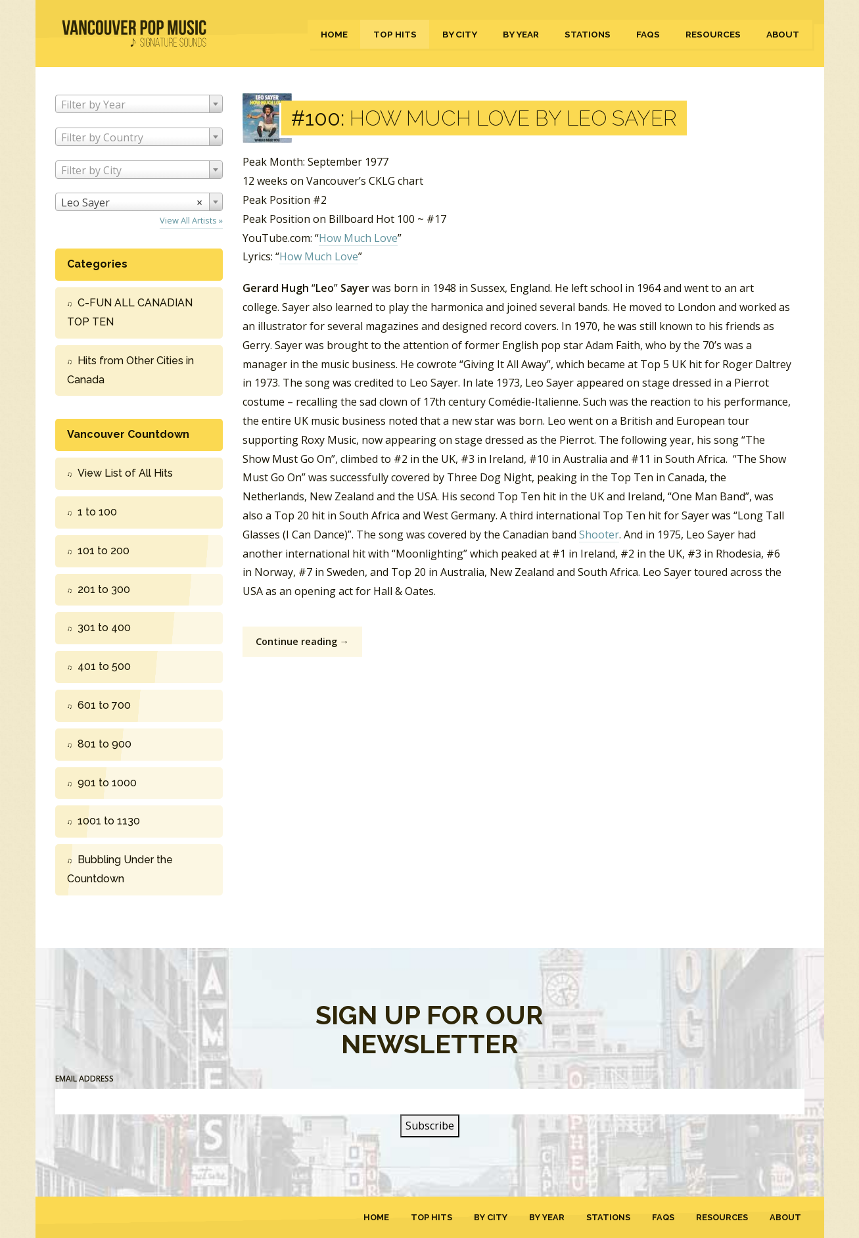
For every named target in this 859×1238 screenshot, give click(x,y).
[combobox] (139, 104)
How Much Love (358, 238)
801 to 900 (104, 744)
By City (459, 34)
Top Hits (395, 34)
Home (334, 34)
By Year (521, 34)
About (782, 34)
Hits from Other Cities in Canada (130, 370)
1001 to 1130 (109, 821)
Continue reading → (302, 641)
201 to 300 (104, 589)
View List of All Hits (125, 473)
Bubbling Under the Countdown (120, 869)
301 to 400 (104, 627)
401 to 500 (104, 666)
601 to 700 (104, 705)
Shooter (599, 534)
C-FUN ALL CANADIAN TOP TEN (130, 312)
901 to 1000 (107, 782)
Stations (588, 34)
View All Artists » (191, 220)
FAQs (648, 34)
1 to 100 (97, 512)
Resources (713, 34)
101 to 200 (103, 550)
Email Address (84, 1078)
